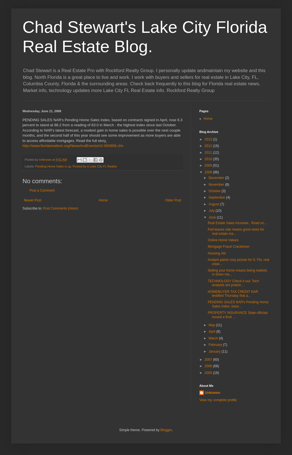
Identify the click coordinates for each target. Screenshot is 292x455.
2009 (209, 165)
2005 (209, 373)
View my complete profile (218, 400)
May (212, 325)
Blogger (166, 430)
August (214, 204)
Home (103, 200)
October (215, 191)
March (214, 338)
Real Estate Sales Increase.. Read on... (237, 223)
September (217, 197)
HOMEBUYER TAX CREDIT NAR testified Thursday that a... (233, 294)
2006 (209, 366)
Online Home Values (223, 240)
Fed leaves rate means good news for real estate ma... (236, 231)
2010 (209, 159)
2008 (209, 172)
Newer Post (32, 200)
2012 (209, 146)
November (217, 185)
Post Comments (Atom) (60, 208)
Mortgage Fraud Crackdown (229, 247)
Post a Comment (41, 190)
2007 (209, 360)
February (216, 345)
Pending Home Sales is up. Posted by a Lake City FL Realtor (76, 166)
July (212, 211)
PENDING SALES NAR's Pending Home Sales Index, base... (238, 304)
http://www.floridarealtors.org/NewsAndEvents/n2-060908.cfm (72, 146)
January (215, 351)
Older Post (173, 200)
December (217, 178)
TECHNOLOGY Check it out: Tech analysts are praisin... (233, 283)
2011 (209, 153)
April (212, 332)
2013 (209, 139)
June (213, 217)
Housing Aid (217, 253)
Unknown (212, 393)
